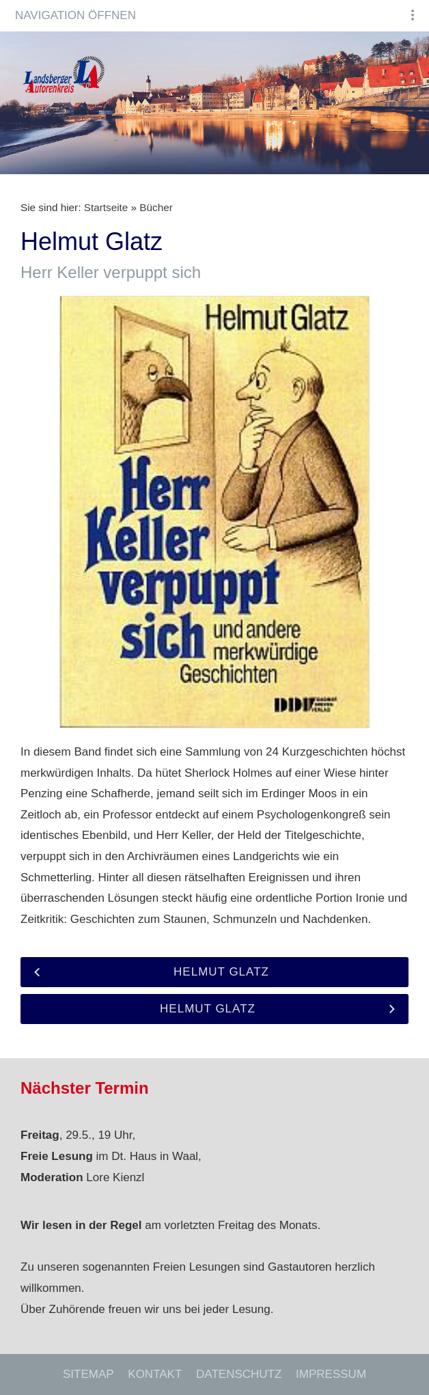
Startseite (106, 207)
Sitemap (88, 1374)
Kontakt (155, 1374)
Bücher (155, 207)
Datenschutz (238, 1374)
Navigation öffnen (75, 15)
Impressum (331, 1374)
